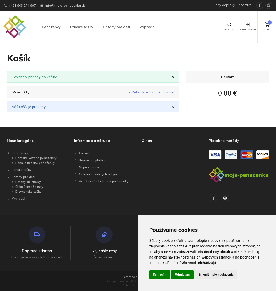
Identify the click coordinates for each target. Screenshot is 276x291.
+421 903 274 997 (22, 5)
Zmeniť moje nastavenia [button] (215, 274)
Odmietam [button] (182, 274)
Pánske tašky (81, 27)
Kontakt (245, 5)
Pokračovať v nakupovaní (151, 92)
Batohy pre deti (116, 27)
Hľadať (229, 26)
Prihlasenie (248, 26)
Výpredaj (148, 27)
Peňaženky (51, 27)
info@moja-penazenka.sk (65, 5)
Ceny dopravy (224, 5)
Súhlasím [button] (160, 274)
